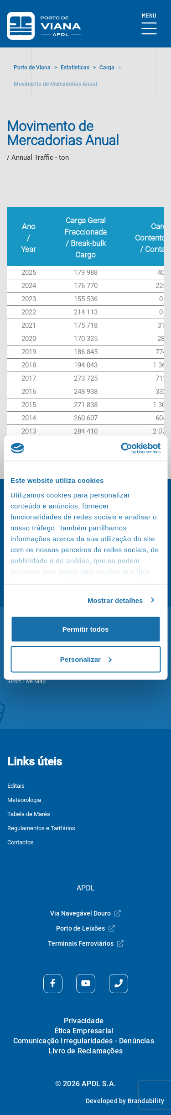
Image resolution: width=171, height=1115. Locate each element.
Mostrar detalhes (115, 600)
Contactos (20, 842)
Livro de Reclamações (85, 1051)
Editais (16, 785)
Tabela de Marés (28, 814)
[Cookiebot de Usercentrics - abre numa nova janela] (122, 448)
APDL (86, 888)
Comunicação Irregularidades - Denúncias (83, 1040)
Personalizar (86, 659)
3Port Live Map (26, 681)
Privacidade (84, 1020)
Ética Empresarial (83, 1030)
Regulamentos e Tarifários (41, 828)
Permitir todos (85, 629)
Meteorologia (24, 799)
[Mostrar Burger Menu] (149, 24)
